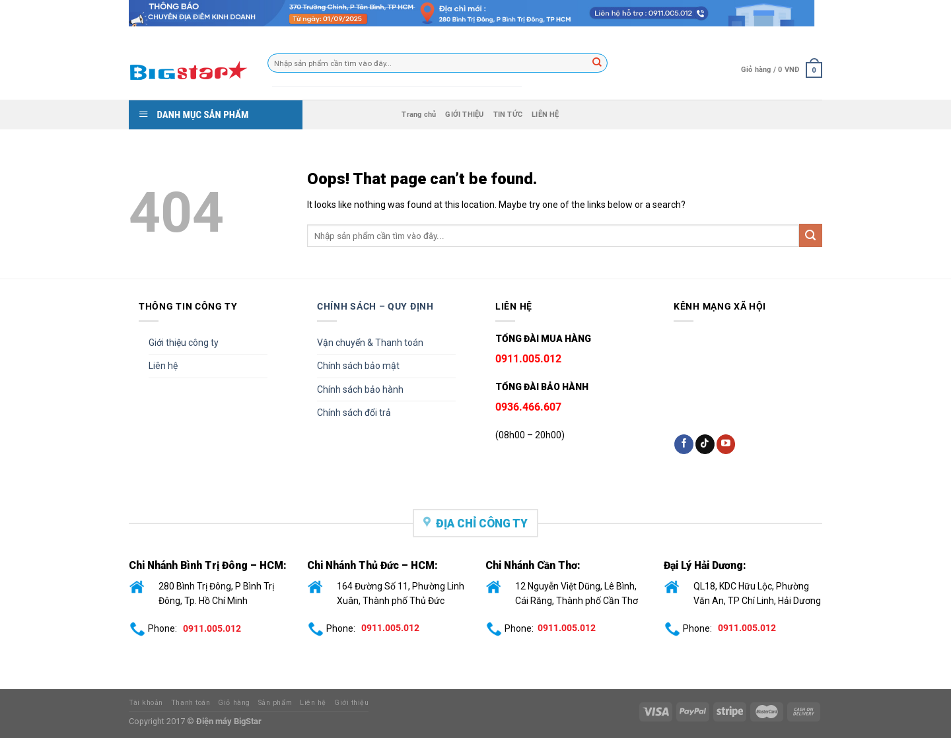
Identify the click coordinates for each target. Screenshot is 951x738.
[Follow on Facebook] (683, 444)
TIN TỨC (508, 114)
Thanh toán (190, 702)
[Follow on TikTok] (705, 444)
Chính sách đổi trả (354, 412)
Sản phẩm (275, 702)
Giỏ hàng (234, 702)
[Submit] (810, 235)
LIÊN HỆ (545, 114)
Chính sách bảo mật (358, 365)
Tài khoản (146, 702)
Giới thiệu (351, 702)
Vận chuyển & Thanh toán (370, 342)
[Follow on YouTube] (726, 444)
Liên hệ (163, 365)
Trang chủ (419, 114)
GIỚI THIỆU (464, 114)
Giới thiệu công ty (184, 342)
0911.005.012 (212, 627)
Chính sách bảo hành (360, 389)
